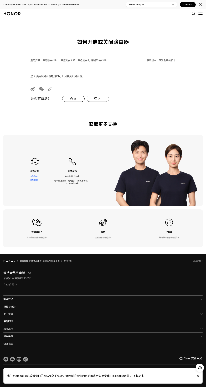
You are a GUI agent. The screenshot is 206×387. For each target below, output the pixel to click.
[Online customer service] (200, 368)
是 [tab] (75, 98)
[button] (12, 359)
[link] (5, 359)
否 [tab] (99, 98)
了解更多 (138, 375)
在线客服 (33, 176)
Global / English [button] (136, 4)
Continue (187, 4)
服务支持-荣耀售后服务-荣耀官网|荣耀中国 (40, 260)
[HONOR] (9, 260)
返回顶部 (197, 260)
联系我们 (33, 181)
